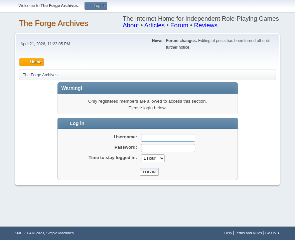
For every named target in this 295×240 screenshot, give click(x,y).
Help (228, 233)
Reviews (206, 25)
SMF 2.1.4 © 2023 (29, 233)
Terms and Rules (248, 233)
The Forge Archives (53, 23)
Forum (179, 25)
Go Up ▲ (272, 233)
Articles (154, 25)
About (131, 25)
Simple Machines (59, 233)
